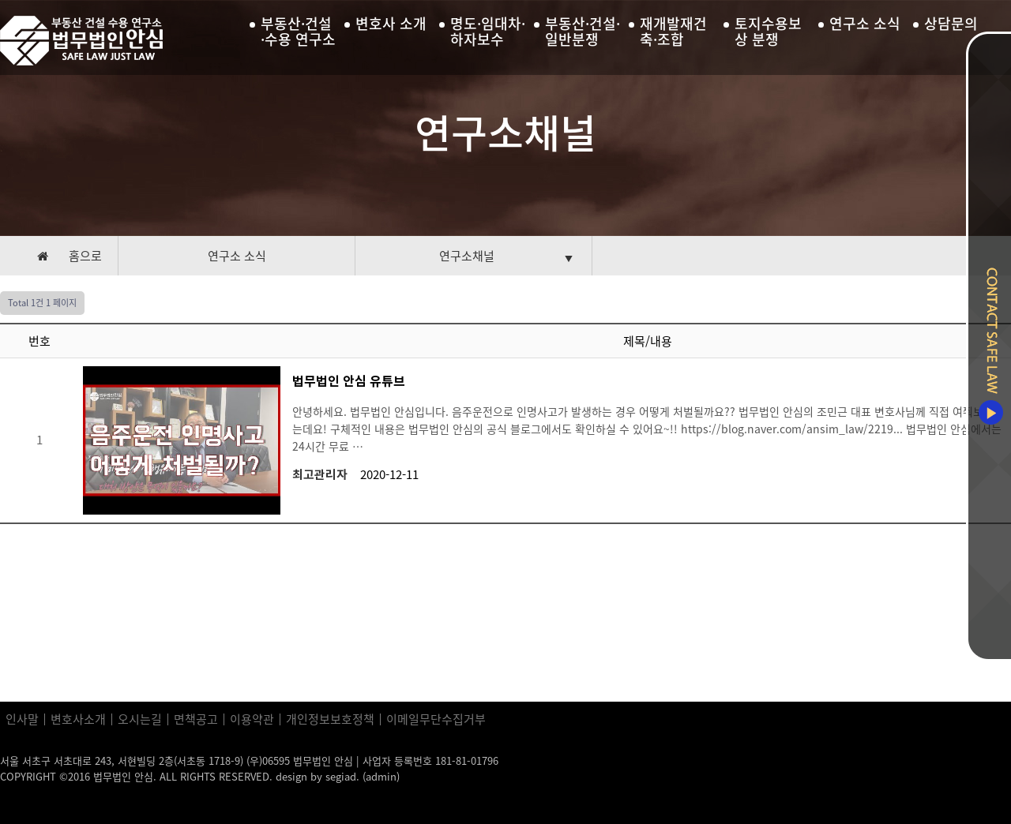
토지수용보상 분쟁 (768, 31)
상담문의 (951, 24)
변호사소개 (78, 719)
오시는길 (140, 719)
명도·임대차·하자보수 (487, 31)
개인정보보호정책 (330, 719)
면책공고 (196, 719)
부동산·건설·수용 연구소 (298, 31)
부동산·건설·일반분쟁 (582, 31)
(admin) (381, 776)
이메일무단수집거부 (436, 719)
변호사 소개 (391, 24)
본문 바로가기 (0, 0)
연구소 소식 (864, 24)
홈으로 (85, 255)
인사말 (22, 719)
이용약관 (252, 719)
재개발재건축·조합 (673, 31)
